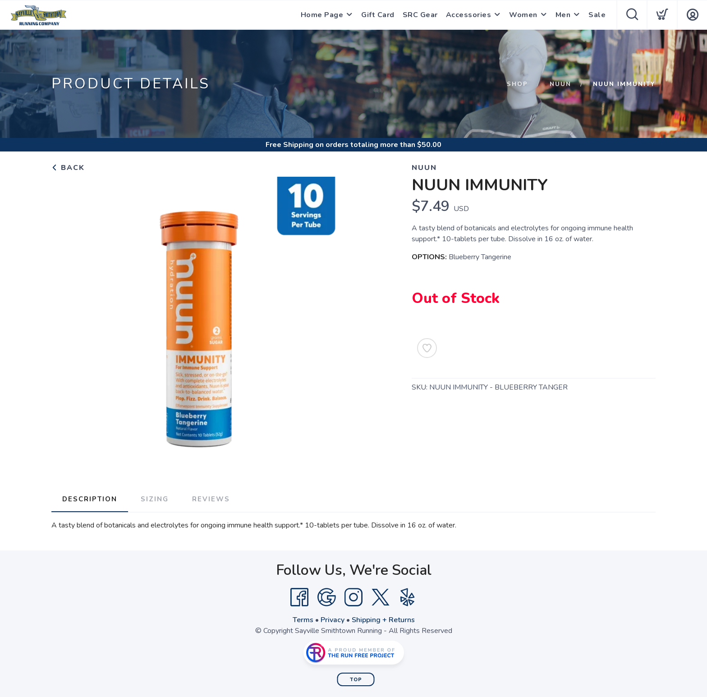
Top (356, 679)
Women (523, 15)
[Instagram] (353, 597)
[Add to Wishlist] (427, 348)
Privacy (332, 620)
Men (563, 15)
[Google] (326, 597)
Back (68, 168)
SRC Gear (420, 15)
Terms (303, 620)
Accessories (468, 15)
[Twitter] (380, 597)
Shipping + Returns (383, 620)
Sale (597, 15)
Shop (517, 84)
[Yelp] (407, 597)
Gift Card (378, 15)
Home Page (322, 15)
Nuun (560, 84)
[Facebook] (299, 597)
